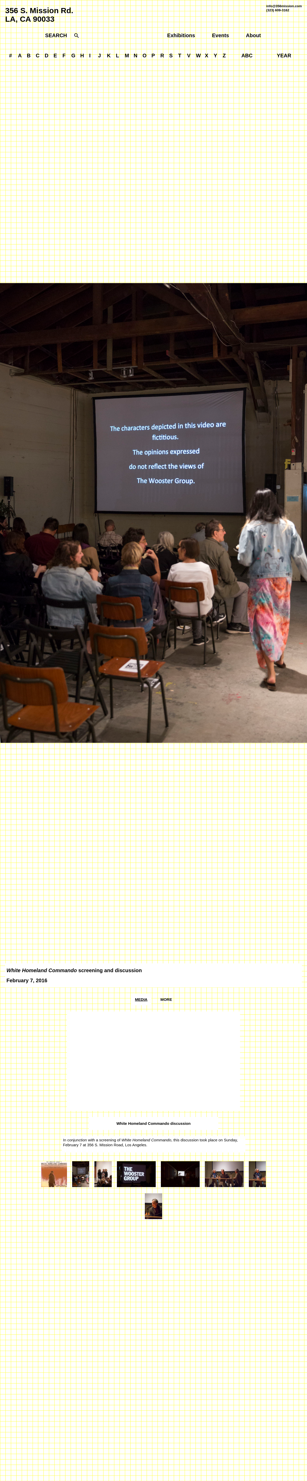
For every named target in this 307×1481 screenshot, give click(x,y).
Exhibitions (181, 35)
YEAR (284, 55)
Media (141, 999)
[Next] (230, 513)
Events (220, 35)
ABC (246, 55)
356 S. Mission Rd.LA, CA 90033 (39, 14)
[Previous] (77, 513)
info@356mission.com (284, 6)
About (253, 35)
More (166, 999)
